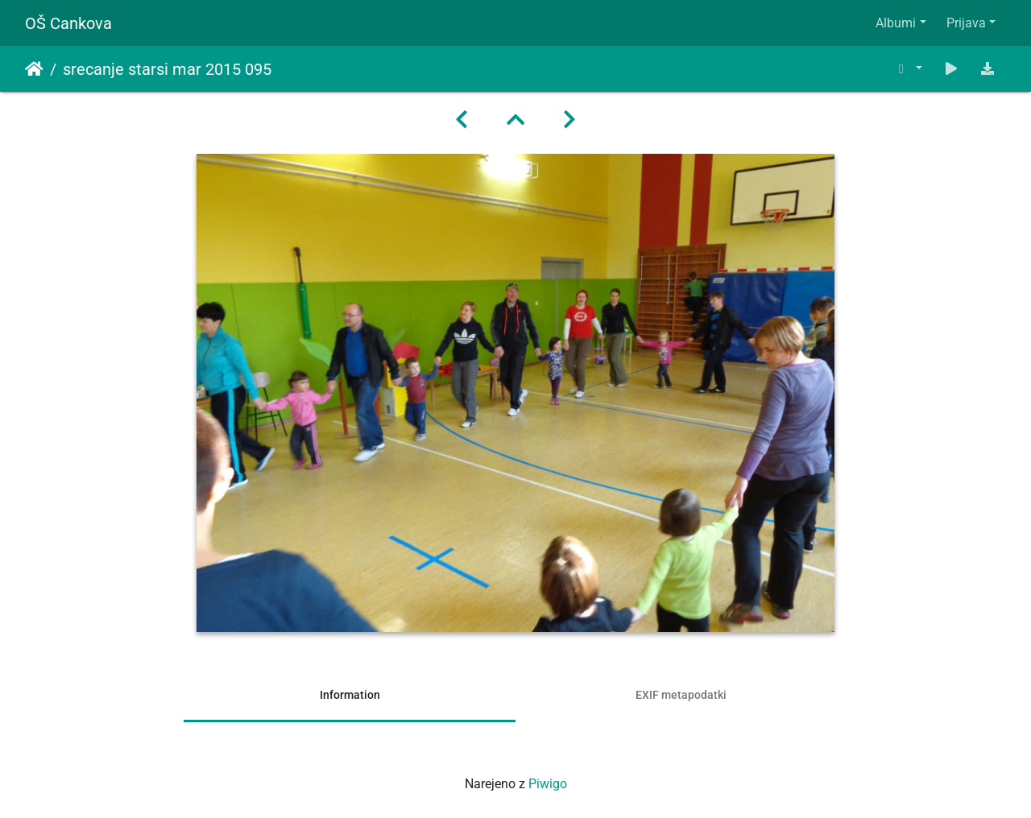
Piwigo (547, 783)
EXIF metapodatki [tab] (681, 694)
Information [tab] (350, 694)
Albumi (896, 23)
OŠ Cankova (68, 23)
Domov (34, 69)
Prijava (966, 23)
